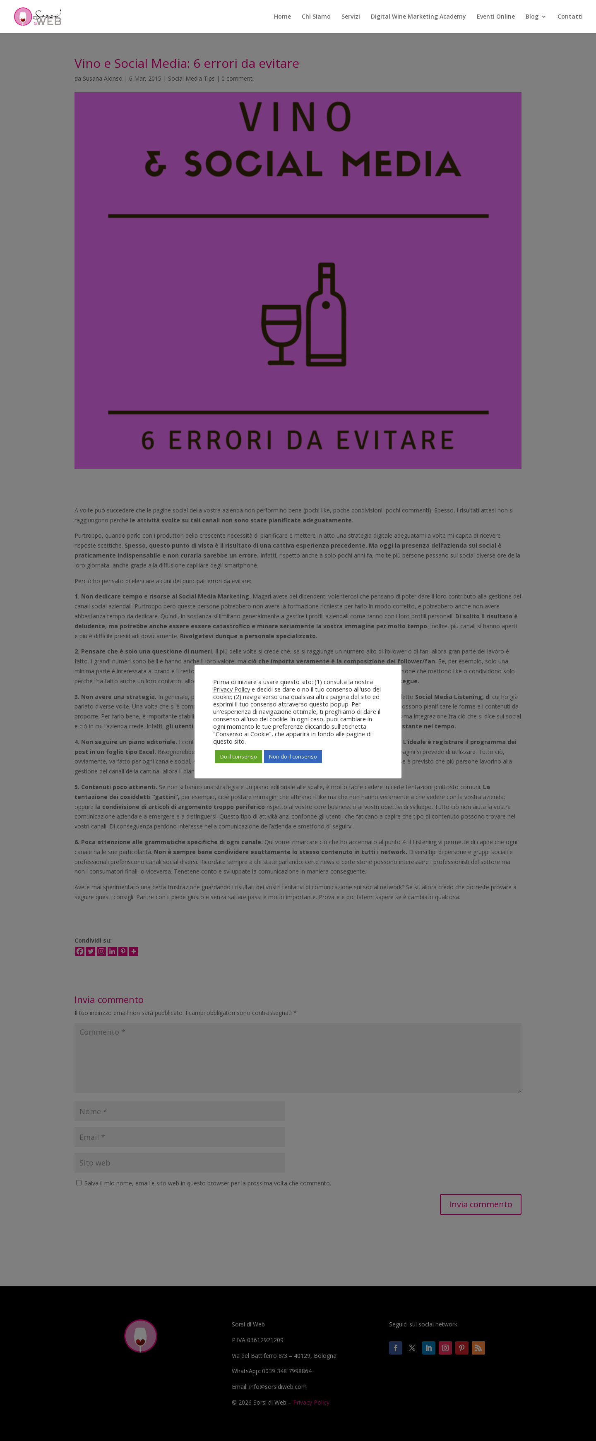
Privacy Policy (231, 689)
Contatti (570, 17)
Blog (532, 17)
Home (282, 17)
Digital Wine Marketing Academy (418, 17)
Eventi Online (496, 17)
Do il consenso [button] (238, 756)
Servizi (350, 17)
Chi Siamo (316, 17)
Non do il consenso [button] (293, 756)
